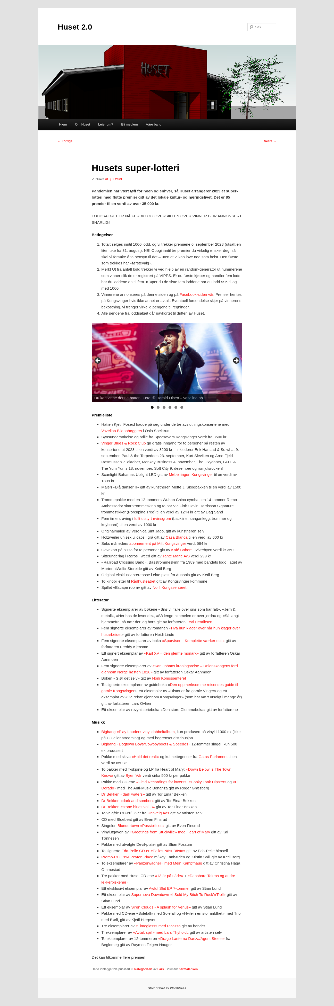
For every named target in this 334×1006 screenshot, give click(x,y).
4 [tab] (170, 407)
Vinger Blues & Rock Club (123, 443)
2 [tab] (158, 407)
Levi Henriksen (199, 622)
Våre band (153, 124)
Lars (160, 969)
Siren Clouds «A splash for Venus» (161, 907)
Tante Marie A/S (176, 556)
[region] (167, 362)
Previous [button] (98, 361)
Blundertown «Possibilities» (141, 825)
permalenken (188, 969)
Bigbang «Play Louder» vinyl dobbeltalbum (137, 731)
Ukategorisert (142, 969)
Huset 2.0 (75, 27)
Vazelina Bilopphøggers (121, 431)
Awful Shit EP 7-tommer (169, 888)
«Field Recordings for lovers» (161, 782)
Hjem (63, 124)
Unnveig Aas (158, 813)
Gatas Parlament (213, 756)
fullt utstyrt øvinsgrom (152, 518)
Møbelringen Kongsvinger (191, 474)
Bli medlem (129, 124)
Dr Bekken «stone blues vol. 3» (128, 807)
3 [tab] (164, 407)
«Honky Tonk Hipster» (207, 782)
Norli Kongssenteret (170, 587)
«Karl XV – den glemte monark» (171, 653)
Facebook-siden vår (196, 294)
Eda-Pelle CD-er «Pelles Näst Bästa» (153, 851)
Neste (270, 141)
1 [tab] (152, 407)
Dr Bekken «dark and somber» (127, 800)
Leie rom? (105, 124)
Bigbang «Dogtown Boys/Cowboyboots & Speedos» (145, 744)
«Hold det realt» (145, 756)
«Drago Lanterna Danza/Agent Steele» (191, 938)
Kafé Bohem (182, 550)
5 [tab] (175, 407)
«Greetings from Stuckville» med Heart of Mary (170, 832)
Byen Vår (134, 775)
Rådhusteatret (143, 581)
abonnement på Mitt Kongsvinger (157, 543)
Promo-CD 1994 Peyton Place (127, 857)
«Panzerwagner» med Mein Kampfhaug (168, 863)
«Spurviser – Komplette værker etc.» (193, 640)
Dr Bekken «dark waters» (123, 794)
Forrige (65, 141)
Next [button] (236, 361)
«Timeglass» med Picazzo (158, 926)
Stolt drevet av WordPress (167, 988)
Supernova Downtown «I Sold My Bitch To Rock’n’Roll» (178, 894)
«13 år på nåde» (169, 876)
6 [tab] (181, 407)
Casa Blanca (177, 537)
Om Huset (82, 124)
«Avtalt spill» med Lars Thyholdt (160, 932)
